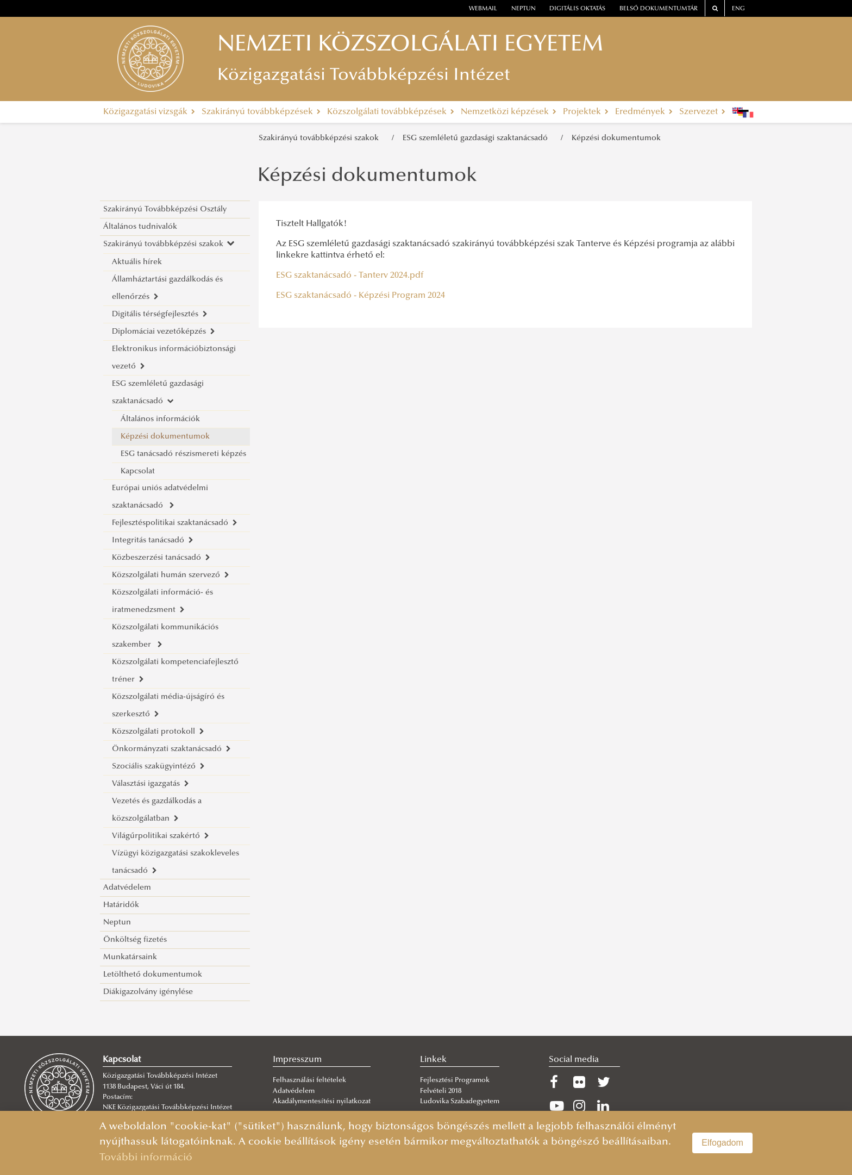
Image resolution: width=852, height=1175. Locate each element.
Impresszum (297, 1059)
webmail (483, 9)
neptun (523, 9)
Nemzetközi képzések (508, 112)
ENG (738, 9)
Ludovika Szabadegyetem (459, 1101)
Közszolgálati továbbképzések (390, 112)
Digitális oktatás (577, 9)
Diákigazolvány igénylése (148, 992)
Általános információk (160, 419)
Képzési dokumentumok (616, 138)
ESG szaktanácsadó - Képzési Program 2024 (360, 295)
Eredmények (644, 112)
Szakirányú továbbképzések (261, 112)
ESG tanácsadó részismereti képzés (183, 454)
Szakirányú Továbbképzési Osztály (165, 209)
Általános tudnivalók (140, 227)
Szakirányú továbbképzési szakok (321, 138)
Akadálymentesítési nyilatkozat (322, 1101)
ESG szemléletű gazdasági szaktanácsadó (477, 138)
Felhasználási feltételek (309, 1080)
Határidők (121, 905)
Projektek (586, 112)
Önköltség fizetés (135, 940)
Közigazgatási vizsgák (149, 112)
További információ (145, 1158)
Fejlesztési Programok (455, 1080)
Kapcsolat (138, 471)
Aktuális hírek (137, 262)
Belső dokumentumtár (658, 9)
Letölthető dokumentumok (152, 975)
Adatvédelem (127, 888)
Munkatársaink (130, 957)
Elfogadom (722, 1142)
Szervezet (702, 112)
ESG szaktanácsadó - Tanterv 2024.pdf (349, 275)
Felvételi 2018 (440, 1091)
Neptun (117, 922)
